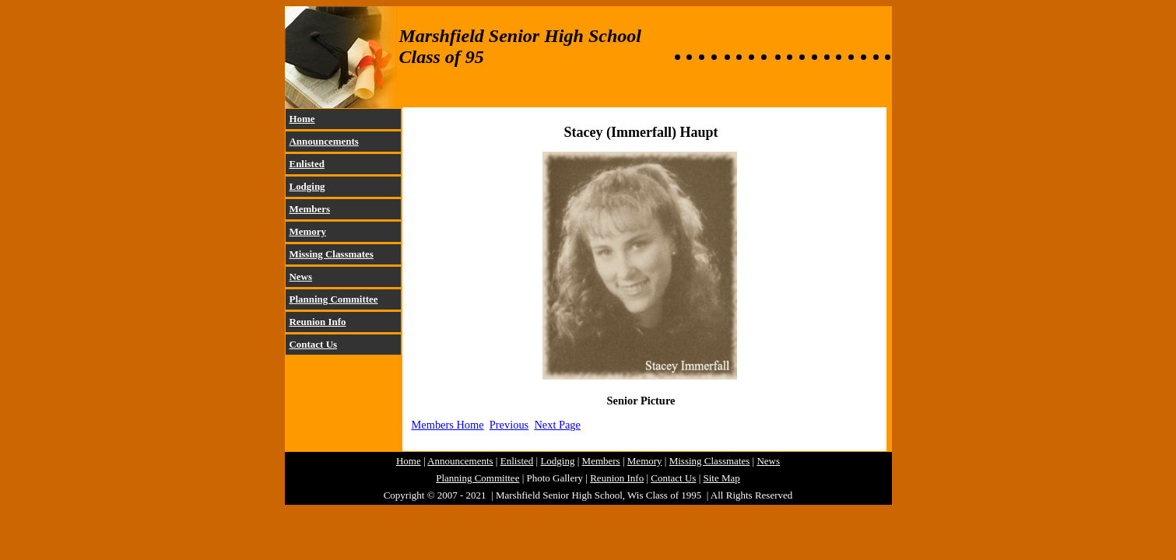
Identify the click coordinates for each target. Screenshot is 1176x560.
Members (310, 209)
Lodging (307, 186)
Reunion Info (318, 321)
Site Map (722, 478)
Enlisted (307, 164)
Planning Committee (334, 299)
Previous (509, 424)
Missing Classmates (332, 254)
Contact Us (314, 344)
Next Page (557, 424)
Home (302, 118)
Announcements (324, 141)
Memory (308, 231)
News (301, 276)
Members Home (448, 424)
